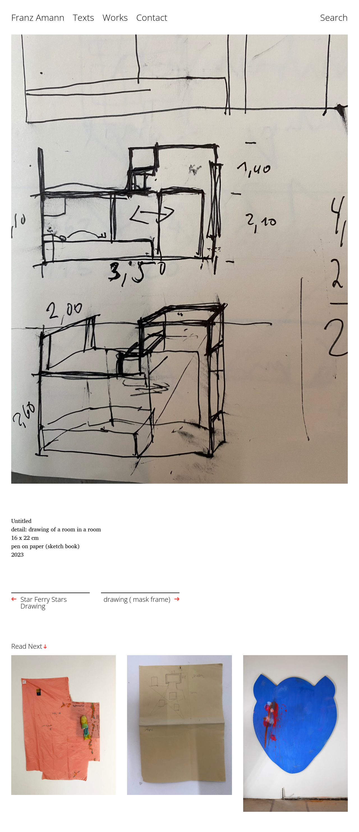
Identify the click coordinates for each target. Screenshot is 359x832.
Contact (151, 17)
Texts (83, 17)
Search (334, 17)
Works (115, 17)
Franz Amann (38, 17)
